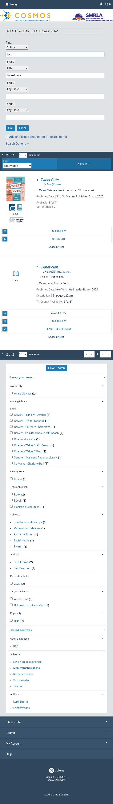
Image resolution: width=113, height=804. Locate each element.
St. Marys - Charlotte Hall (29, 463)
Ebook (18, 500)
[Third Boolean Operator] (10, 104)
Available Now (23, 393)
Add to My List (56, 246)
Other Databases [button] (19, 638)
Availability (34, 313)
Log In (107, 4)
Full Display (34, 231)
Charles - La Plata (25, 439)
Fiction (18, 479)
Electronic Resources (27, 506)
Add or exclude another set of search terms (36, 137)
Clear (22, 128)
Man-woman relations (27, 528)
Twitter (18, 546)
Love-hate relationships (28, 522)
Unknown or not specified (29, 605)
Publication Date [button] (19, 576)
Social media (21, 540)
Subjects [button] (15, 514)
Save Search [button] (56, 368)
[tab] (84, 164)
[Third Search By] (17, 89)
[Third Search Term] (53, 96)
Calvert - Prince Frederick (29, 420)
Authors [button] (14, 554)
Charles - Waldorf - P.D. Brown (32, 445)
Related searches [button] (20, 630)
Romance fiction (23, 534)
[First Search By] (17, 47)
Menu (11, 4)
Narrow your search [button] (21, 377)
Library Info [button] (56, 722)
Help (9, 754)
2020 (17, 583)
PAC (15, 646)
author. (59, 271)
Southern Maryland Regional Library (36, 457)
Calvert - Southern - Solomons (32, 426)
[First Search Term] (53, 54)
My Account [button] (56, 743)
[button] (84, 164)
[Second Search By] (17, 68)
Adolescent (21, 599)
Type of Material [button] (19, 486)
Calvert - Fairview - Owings (30, 414)
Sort (6, 161)
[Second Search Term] (53, 75)
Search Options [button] (17, 143)
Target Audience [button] (19, 591)
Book (17, 494)
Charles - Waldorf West (28, 451)
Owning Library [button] (18, 401)
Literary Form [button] (17, 471)
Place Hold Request (36, 329)
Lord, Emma (21, 562)
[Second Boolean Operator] (10, 83)
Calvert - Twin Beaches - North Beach (36, 433)
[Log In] (101, 4)
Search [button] (56, 733)
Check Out (33, 239)
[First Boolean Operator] (10, 62)
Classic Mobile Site (56, 794)
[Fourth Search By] (17, 110)
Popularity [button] (15, 613)
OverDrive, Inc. (22, 568)
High (17, 620)
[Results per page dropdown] (23, 155)
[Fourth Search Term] (53, 117)
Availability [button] (16, 386)
